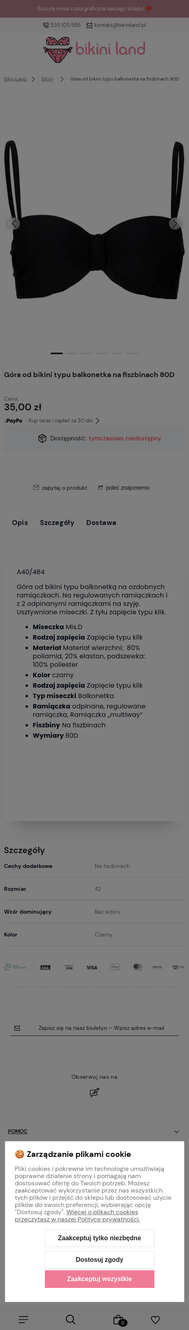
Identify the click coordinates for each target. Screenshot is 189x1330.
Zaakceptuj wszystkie (99, 1279)
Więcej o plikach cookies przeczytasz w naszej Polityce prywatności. (77, 1215)
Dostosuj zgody (99, 1259)
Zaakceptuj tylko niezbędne (99, 1238)
